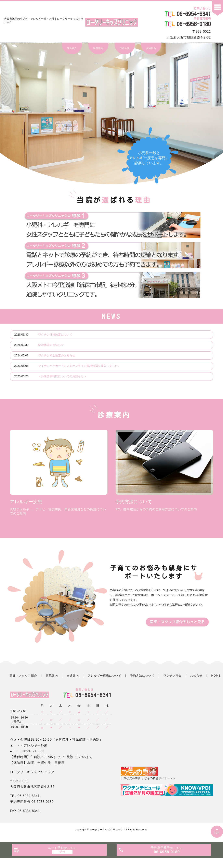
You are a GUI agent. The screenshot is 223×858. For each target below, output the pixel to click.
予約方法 (124, 48)
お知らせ (196, 675)
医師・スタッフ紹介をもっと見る (177, 622)
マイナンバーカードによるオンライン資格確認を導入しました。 (79, 365)
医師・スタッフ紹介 (23, 675)
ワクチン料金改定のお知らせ (56, 355)
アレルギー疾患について (104, 675)
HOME (216, 675)
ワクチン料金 (172, 675)
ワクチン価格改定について (55, 334)
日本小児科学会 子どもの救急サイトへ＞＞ (148, 773)
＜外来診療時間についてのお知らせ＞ (62, 376)
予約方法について (142, 675)
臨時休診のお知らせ (51, 344)
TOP (217, 832)
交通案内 (151, 48)
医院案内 (98, 48)
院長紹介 (72, 48)
